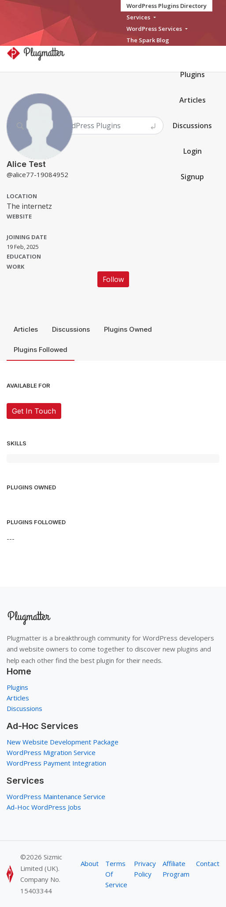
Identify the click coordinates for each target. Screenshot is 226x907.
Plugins (192, 74)
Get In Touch (34, 411)
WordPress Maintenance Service (56, 796)
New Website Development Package (63, 741)
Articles (26, 329)
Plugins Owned (128, 329)
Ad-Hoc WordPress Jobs (44, 807)
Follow (113, 279)
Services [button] (139, 17)
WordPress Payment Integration (56, 763)
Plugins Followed (40, 349)
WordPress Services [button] (154, 29)
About (90, 863)
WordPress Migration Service (51, 752)
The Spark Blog (147, 40)
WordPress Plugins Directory (166, 6)
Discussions (71, 329)
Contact (207, 863)
